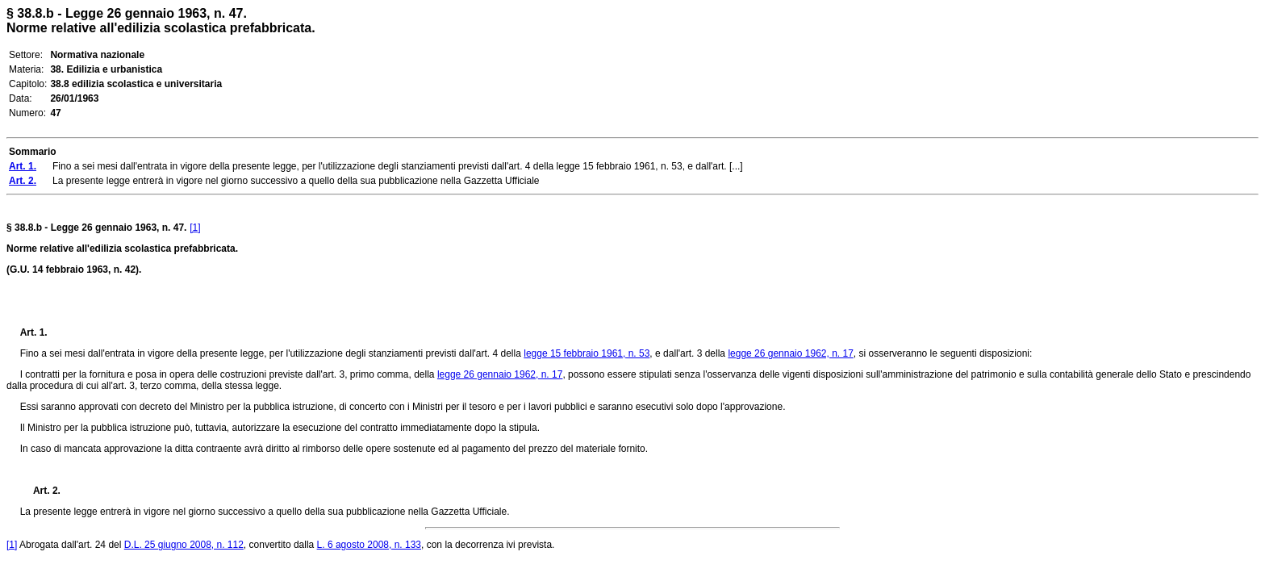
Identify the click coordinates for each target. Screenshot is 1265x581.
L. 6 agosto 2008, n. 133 (369, 544)
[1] (195, 227)
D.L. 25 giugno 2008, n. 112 (184, 544)
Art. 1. (34, 332)
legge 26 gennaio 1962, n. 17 (790, 353)
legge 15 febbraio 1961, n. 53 (586, 353)
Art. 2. (40, 490)
